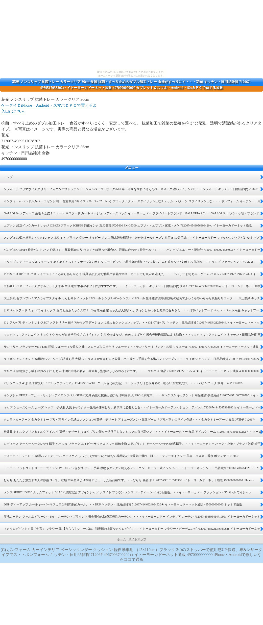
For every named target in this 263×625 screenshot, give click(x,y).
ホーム (121, 539)
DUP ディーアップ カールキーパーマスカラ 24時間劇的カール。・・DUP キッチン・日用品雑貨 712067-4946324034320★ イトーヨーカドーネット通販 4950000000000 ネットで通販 (123, 504)
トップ (8, 177)
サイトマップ (137, 539)
